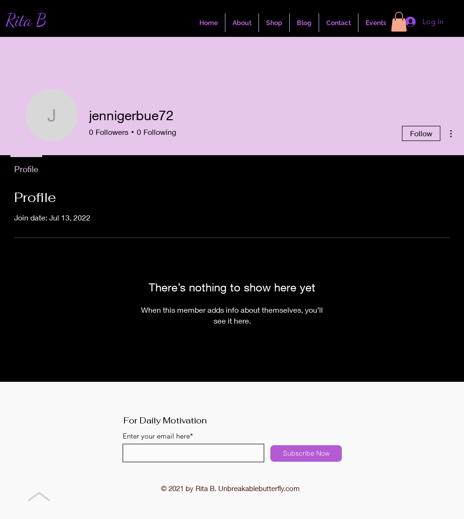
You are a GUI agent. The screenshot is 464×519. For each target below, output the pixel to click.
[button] (399, 22)
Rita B (26, 20)
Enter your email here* (158, 436)
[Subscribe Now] (306, 453)
